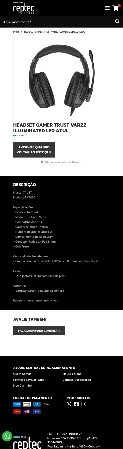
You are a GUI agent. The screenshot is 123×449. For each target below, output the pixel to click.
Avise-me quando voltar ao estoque (34, 150)
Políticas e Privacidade (28, 379)
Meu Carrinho (22, 385)
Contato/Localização (77, 379)
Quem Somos (22, 373)
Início (16, 31)
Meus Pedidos (72, 373)
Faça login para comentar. (39, 330)
